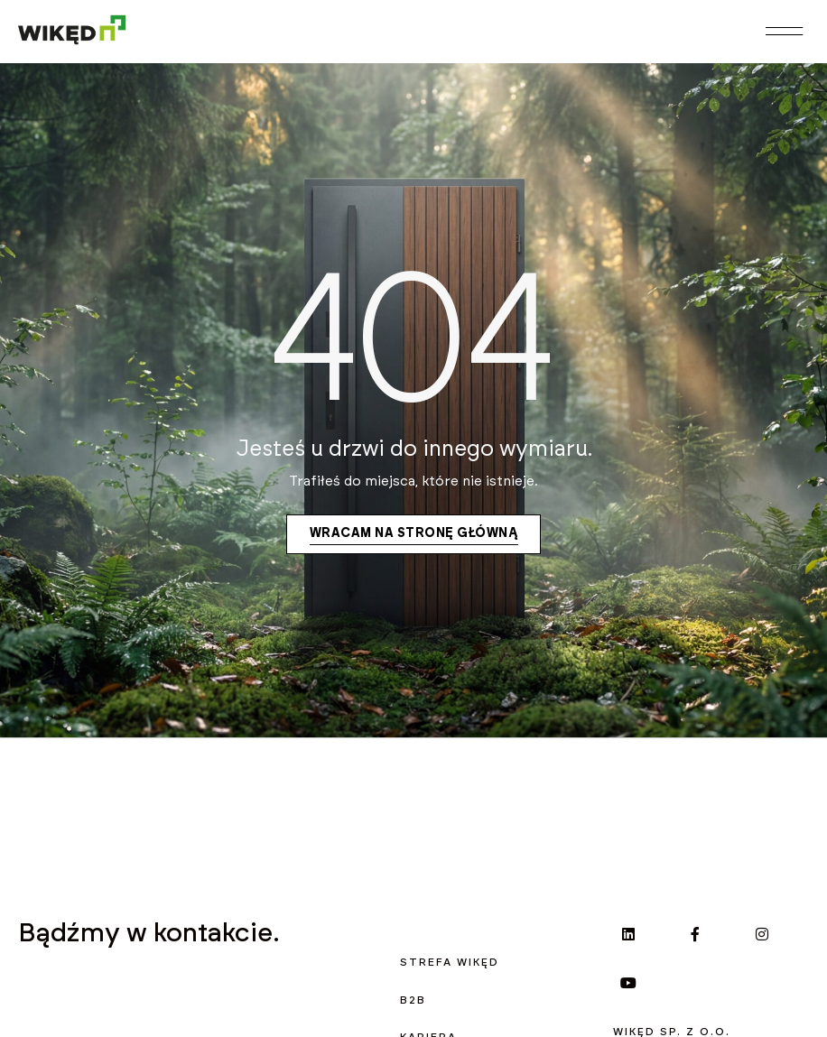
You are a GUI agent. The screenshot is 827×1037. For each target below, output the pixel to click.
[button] (783, 32)
